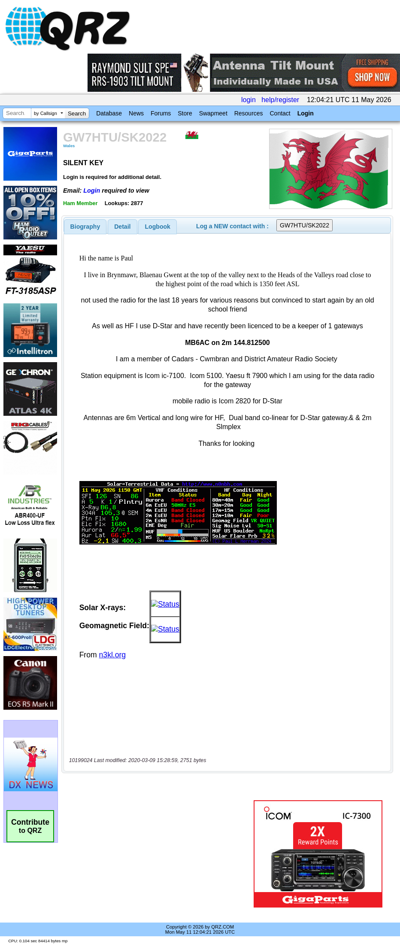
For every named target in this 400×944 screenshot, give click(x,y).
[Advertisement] (159, 854)
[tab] (85, 226)
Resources (248, 113)
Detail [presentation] (122, 226)
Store (185, 113)
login (248, 99)
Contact (280, 113)
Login (305, 113)
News (136, 113)
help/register (280, 99)
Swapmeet (213, 113)
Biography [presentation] (85, 226)
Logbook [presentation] (157, 226)
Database (109, 113)
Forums (161, 113)
